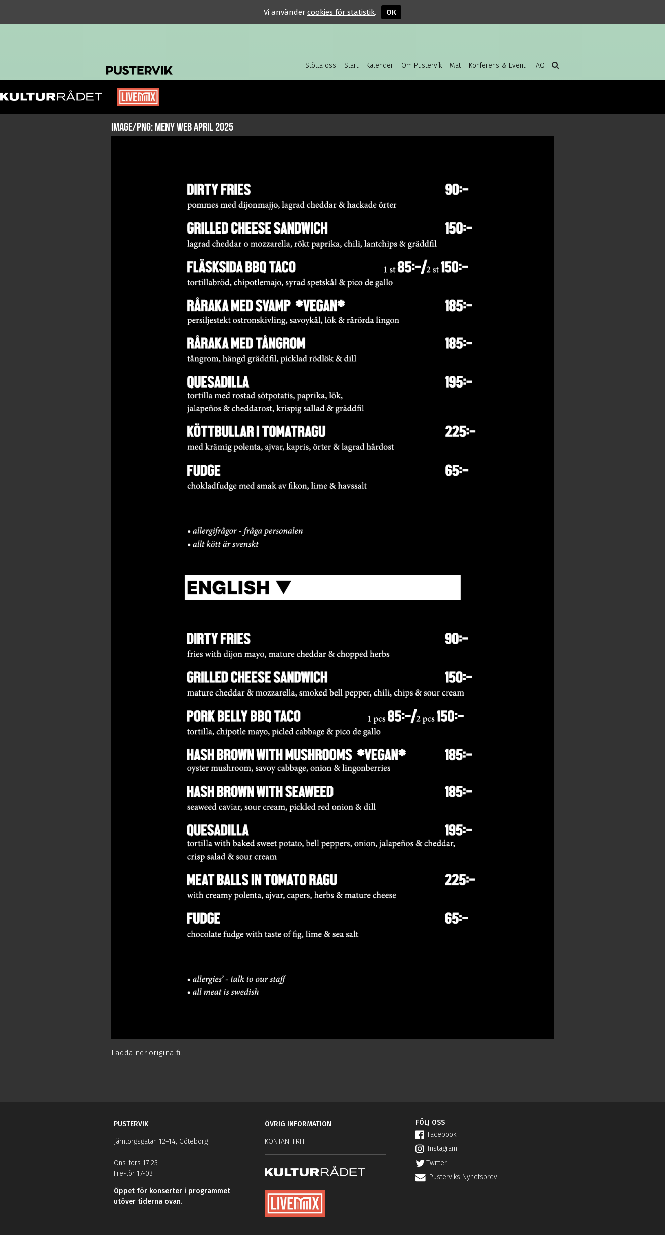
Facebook (435, 1134)
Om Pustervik (421, 65)
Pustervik (186, 62)
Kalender (379, 65)
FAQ (539, 65)
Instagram (436, 1148)
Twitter (431, 1163)
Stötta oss (320, 65)
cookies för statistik (341, 12)
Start (351, 65)
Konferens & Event (497, 65)
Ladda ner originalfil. (147, 1052)
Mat (455, 65)
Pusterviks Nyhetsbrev (456, 1177)
